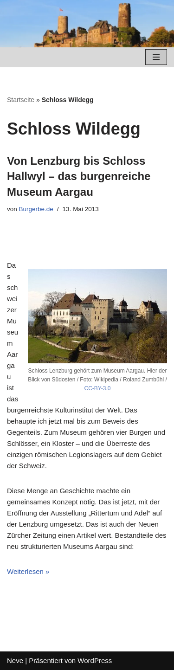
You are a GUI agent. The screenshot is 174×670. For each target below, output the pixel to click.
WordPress (94, 660)
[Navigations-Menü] (156, 57)
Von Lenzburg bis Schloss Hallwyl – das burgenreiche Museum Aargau (78, 176)
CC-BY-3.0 (97, 388)
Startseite (20, 99)
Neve (15, 660)
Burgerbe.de (36, 209)
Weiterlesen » (28, 571)
